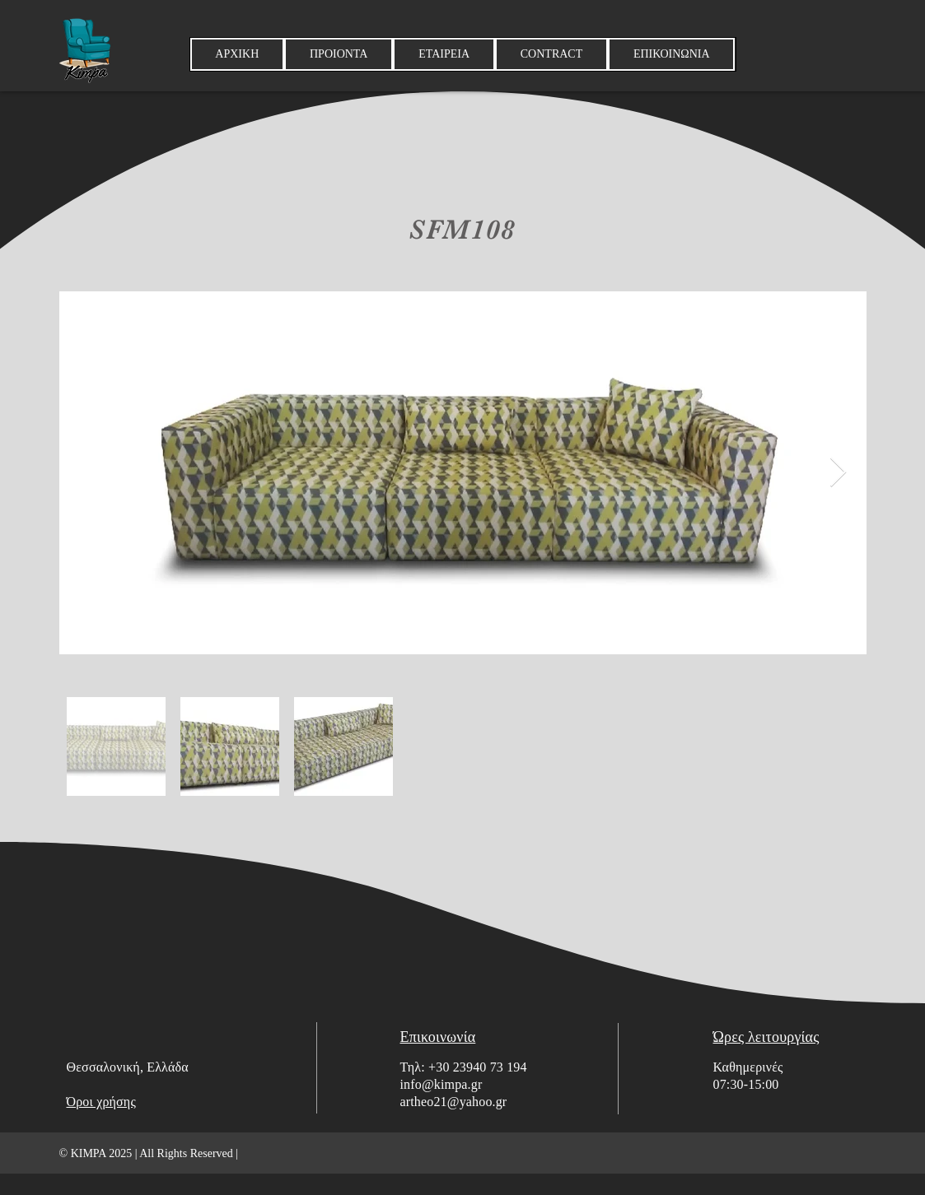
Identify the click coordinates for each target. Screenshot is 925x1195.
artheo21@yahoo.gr (453, 1102)
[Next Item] (838, 473)
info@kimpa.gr (441, 1084)
